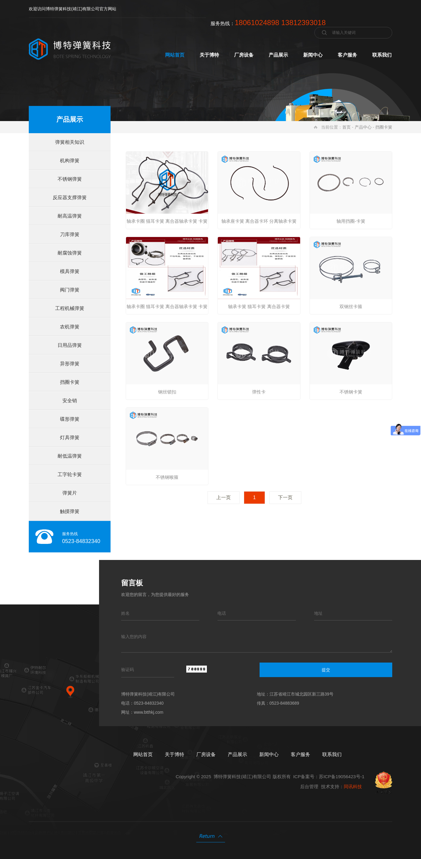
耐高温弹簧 (70, 216)
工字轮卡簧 (70, 474)
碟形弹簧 (69, 419)
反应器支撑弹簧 (70, 197)
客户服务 (347, 55)
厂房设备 (244, 55)
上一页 (223, 497)
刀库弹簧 (69, 234)
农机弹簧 (69, 326)
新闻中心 (313, 55)
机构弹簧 (69, 160)
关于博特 (209, 55)
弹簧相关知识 (69, 142)
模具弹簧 (69, 271)
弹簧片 (69, 492)
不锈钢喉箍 (167, 477)
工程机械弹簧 (69, 308)
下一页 (285, 497)
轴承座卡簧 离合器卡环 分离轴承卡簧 (259, 221)
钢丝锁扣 (167, 391)
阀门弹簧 (69, 289)
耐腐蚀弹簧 (70, 252)
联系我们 (382, 55)
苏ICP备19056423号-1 (341, 776)
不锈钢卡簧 (351, 391)
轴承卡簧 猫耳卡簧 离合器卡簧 (259, 306)
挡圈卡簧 (383, 127)
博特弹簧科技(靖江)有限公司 (242, 776)
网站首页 (174, 55)
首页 (346, 127)
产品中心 (363, 127)
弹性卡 (259, 391)
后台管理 (309, 786)
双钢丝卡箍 (351, 306)
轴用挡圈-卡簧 (350, 221)
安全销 (69, 400)
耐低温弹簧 (70, 456)
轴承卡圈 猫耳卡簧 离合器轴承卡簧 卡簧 (167, 221)
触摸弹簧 (69, 511)
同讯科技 (353, 786)
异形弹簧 (69, 363)
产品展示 (278, 55)
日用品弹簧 (70, 345)
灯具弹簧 (69, 437)
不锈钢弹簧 (70, 179)
